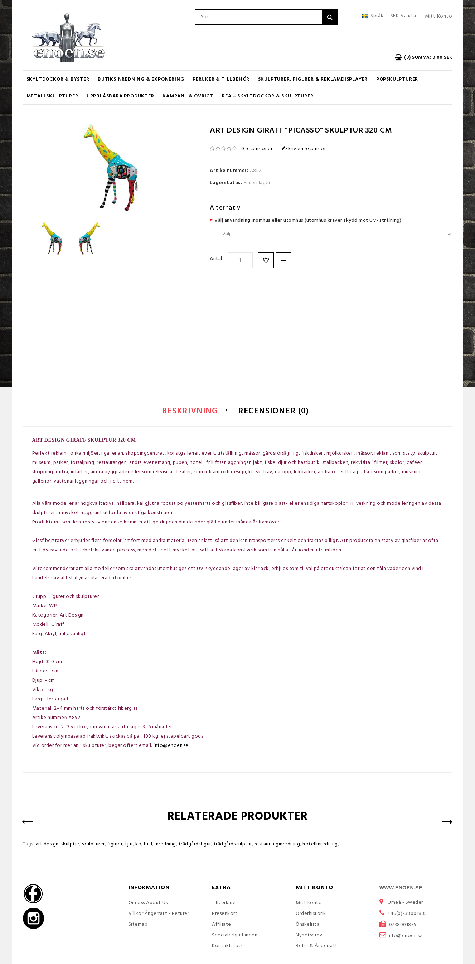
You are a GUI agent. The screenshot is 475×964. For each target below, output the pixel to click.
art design (47, 845)
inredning (165, 845)
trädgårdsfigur (195, 845)
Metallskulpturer (52, 96)
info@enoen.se (171, 746)
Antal (216, 259)
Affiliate (221, 925)
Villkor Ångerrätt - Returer (159, 914)
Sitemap (138, 925)
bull (148, 845)
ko (138, 845)
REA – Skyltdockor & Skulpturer (267, 96)
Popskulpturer (397, 79)
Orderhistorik (311, 914)
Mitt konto (309, 904)
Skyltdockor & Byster (57, 79)
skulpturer (93, 845)
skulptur (70, 845)
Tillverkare (224, 904)
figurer (115, 845)
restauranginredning (277, 845)
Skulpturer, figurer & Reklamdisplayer (313, 79)
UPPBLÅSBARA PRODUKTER (120, 96)
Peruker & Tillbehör (221, 79)
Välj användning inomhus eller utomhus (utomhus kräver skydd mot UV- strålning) (307, 220)
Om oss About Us (148, 904)
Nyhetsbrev (309, 936)
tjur (129, 845)
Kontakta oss (227, 947)
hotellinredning (320, 845)
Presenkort (224, 914)
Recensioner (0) (275, 411)
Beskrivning (186, 411)
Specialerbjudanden (234, 936)
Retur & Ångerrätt (317, 947)
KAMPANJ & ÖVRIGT (188, 96)
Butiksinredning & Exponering (141, 79)
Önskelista (307, 925)
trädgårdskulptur (233, 845)
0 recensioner (257, 149)
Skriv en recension (304, 149)
